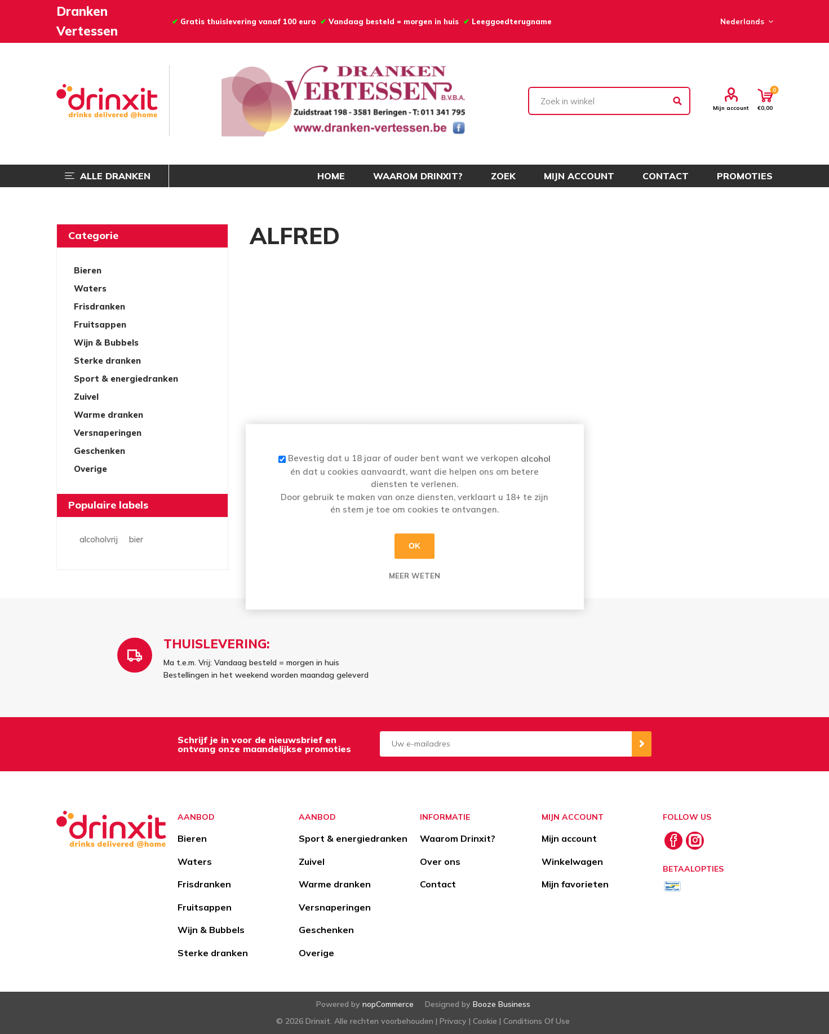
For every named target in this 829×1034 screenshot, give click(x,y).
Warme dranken (108, 414)
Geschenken (99, 450)
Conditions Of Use (536, 1021)
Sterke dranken (107, 360)
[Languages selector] (745, 21)
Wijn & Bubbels (106, 342)
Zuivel (86, 396)
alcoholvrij (98, 539)
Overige (90, 468)
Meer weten (414, 575)
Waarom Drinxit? (457, 838)
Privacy (453, 1021)
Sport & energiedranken (126, 378)
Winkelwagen (572, 861)
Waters (90, 288)
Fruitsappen (100, 324)
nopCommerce (388, 1004)
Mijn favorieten (575, 884)
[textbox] (609, 101)
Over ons (440, 861)
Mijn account (731, 107)
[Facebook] (673, 841)
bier (136, 539)
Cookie (485, 1021)
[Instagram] (695, 841)
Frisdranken (99, 306)
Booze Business (501, 1004)
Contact (438, 884)
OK (414, 545)
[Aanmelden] (506, 744)
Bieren (87, 270)
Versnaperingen (107, 432)
